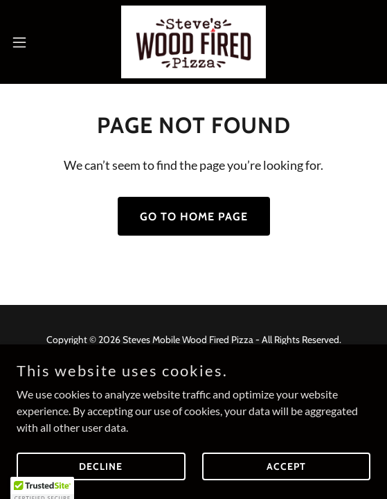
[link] (193, 42)
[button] (34, 42)
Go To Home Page (194, 216)
